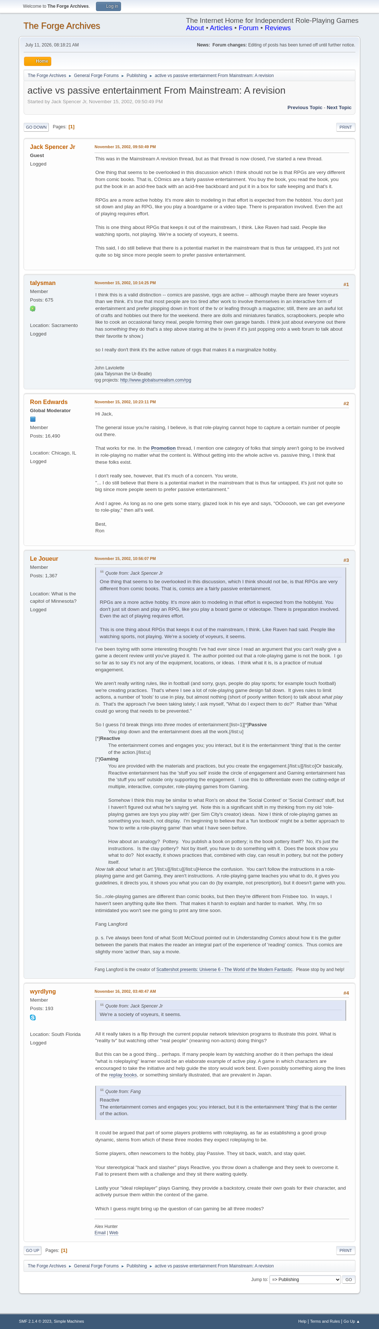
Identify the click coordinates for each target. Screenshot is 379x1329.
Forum (249, 28)
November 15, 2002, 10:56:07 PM (125, 558)
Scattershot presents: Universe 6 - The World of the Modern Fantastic (224, 969)
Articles (221, 28)
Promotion (163, 448)
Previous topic (305, 107)
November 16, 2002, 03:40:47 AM (125, 991)
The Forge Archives (61, 26)
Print (346, 127)
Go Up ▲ (352, 1321)
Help (302, 1321)
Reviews (278, 28)
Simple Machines (69, 1321)
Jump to (259, 1279)
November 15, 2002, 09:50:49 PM (125, 147)
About (195, 28)
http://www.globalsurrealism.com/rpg (156, 380)
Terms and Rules (325, 1321)
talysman (42, 283)
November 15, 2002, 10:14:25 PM (125, 283)
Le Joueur (44, 559)
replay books (123, 1075)
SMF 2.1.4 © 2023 (35, 1321)
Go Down (36, 127)
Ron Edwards (49, 402)
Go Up (32, 1250)
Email (100, 1232)
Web (113, 1232)
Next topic (339, 107)
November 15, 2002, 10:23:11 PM (125, 402)
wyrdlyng (43, 991)
